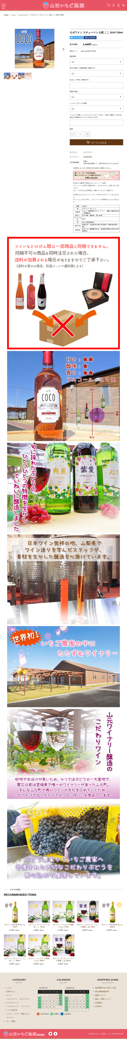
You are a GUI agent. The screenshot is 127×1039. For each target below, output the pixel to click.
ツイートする (76, 37)
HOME (6, 15)
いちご (9, 988)
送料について (100, 995)
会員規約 (98, 1003)
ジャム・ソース (13, 1014)
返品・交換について (103, 999)
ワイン (13, 15)
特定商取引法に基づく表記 (105, 988)
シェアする (90, 37)
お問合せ (98, 1006)
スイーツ (10, 1018)
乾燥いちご (25, 1014)
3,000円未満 (87, 157)
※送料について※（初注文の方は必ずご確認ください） (92, 168)
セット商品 (11, 1021)
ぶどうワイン (23, 15)
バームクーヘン (13, 1003)
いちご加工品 (12, 1010)
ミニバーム (25, 1006)
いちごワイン (12, 999)
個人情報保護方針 (102, 991)
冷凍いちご (11, 991)
